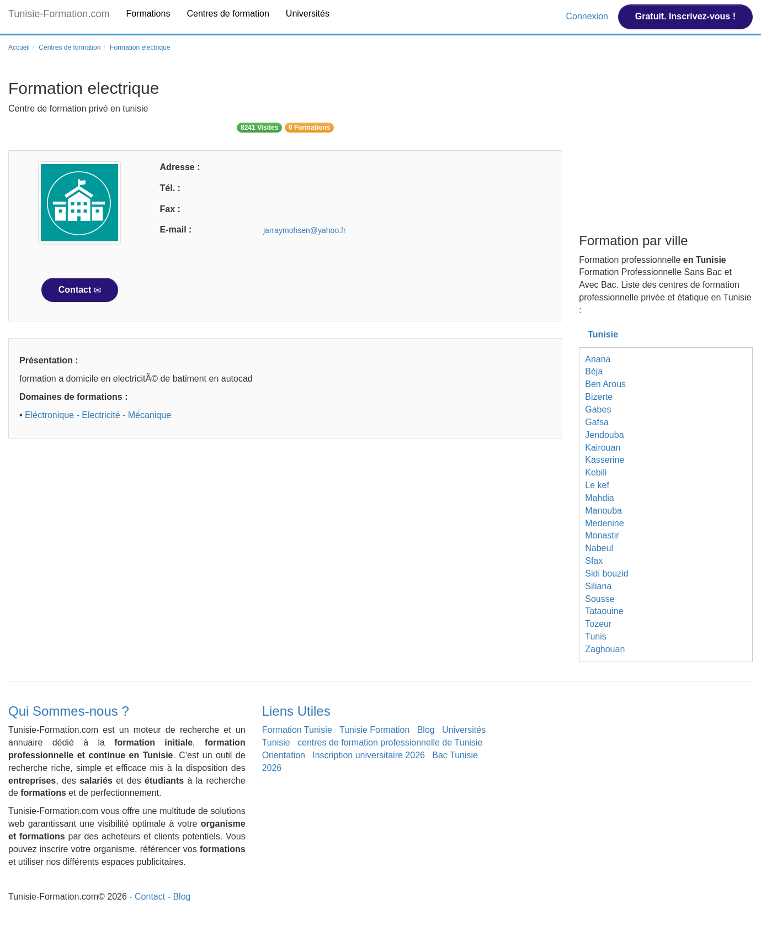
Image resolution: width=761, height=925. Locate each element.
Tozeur (598, 623)
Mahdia (599, 498)
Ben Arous (605, 384)
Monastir (602, 535)
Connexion (588, 16)
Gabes (598, 409)
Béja (594, 371)
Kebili (595, 472)
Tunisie (603, 334)
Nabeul (599, 548)
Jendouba (604, 435)
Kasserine (604, 459)
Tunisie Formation (374, 729)
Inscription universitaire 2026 (368, 755)
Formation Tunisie (297, 729)
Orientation (283, 755)
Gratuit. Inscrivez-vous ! (685, 16)
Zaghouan (605, 649)
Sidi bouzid (606, 573)
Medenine (604, 523)
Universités (307, 13)
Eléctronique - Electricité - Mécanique (98, 415)
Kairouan (602, 447)
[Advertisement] (285, 532)
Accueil (19, 47)
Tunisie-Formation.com (58, 13)
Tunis (595, 636)
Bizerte (599, 396)
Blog (426, 729)
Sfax (594, 560)
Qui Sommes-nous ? (68, 711)
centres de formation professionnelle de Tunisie (389, 742)
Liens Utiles (296, 711)
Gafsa (597, 422)
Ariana (597, 359)
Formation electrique (140, 47)
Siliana (598, 586)
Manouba (603, 510)
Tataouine (604, 611)
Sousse (599, 599)
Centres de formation (228, 13)
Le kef (597, 485)
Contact (79, 290)
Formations (148, 13)
